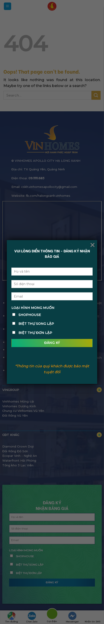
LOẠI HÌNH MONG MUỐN (32, 308)
